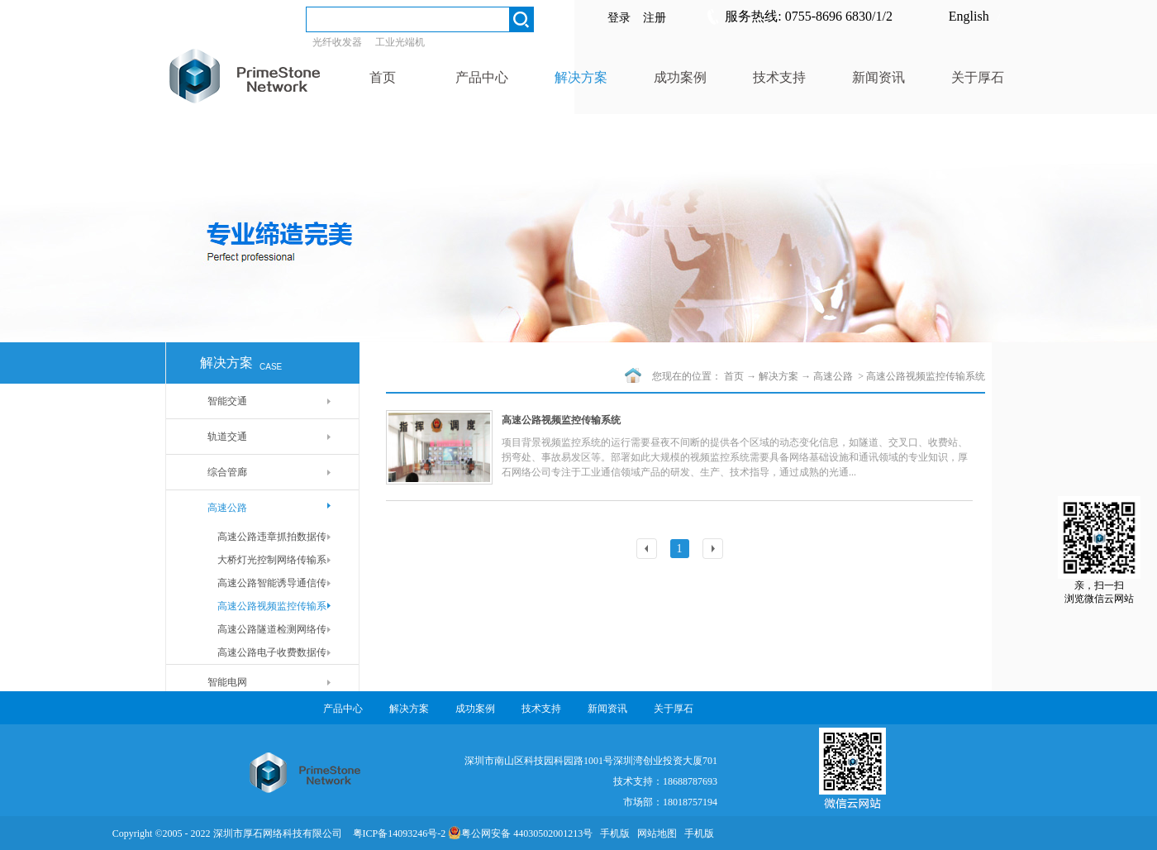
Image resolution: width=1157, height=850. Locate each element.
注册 (654, 18)
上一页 (648, 550)
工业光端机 (400, 42)
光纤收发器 (337, 42)
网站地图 (654, 833)
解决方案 (778, 376)
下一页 (715, 550)
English (969, 16)
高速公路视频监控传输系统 (925, 376)
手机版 (612, 833)
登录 (619, 18)
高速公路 (834, 376)
